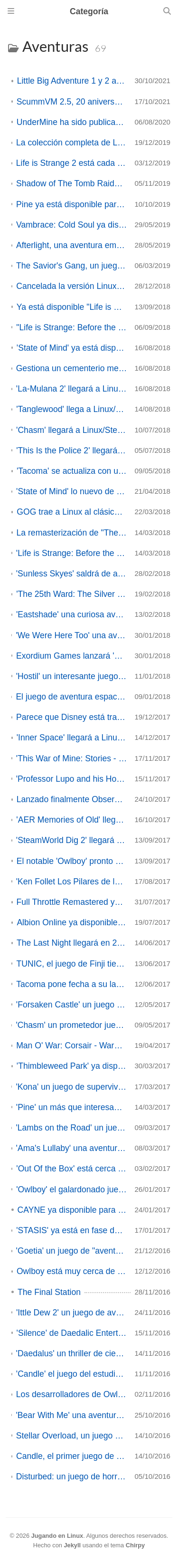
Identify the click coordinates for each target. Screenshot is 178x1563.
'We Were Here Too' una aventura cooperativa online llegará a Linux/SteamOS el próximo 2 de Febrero (71, 635)
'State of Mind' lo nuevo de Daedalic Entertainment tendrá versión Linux (71, 491)
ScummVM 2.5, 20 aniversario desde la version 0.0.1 (72, 101)
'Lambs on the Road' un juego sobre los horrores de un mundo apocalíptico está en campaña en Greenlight (71, 1127)
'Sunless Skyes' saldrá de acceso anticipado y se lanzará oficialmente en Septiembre (71, 573)
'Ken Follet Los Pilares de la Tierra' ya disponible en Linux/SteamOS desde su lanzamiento (71, 881)
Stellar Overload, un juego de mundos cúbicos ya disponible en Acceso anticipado (71, 1435)
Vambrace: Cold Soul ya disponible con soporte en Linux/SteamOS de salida (71, 225)
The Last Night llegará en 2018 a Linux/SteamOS (72, 943)
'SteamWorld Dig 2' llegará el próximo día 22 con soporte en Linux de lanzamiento (71, 840)
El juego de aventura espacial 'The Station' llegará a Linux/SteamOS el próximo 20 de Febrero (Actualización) (71, 696)
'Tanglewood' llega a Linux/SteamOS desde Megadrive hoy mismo (71, 409)
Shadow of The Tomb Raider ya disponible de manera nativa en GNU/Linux (71, 183)
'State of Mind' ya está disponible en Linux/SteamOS (72, 348)
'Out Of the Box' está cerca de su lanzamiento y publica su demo (71, 1168)
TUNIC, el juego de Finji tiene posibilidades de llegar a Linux (71, 963)
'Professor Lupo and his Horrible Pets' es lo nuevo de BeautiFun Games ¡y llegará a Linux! (71, 779)
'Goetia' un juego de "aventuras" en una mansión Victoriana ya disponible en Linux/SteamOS (71, 1251)
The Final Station (49, 1292)
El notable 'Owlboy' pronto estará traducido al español (72, 861)
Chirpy (135, 1545)
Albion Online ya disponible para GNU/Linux (72, 922)
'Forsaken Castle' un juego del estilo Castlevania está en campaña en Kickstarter (71, 1004)
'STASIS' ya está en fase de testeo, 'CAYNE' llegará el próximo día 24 (71, 1230)
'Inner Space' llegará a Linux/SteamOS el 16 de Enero (72, 737)
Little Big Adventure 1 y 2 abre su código (72, 81)
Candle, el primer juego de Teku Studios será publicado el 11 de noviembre (71, 1456)
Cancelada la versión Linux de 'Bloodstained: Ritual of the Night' (71, 286)
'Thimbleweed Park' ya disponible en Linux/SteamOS (72, 1066)
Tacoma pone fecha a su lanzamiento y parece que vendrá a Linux (71, 984)
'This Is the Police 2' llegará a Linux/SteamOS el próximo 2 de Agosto (71, 450)
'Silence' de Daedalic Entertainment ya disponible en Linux (72, 1333)
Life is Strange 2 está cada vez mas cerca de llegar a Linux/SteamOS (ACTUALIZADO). (71, 163)
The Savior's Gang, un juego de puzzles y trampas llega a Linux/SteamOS (71, 265)
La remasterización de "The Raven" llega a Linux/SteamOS (72, 532)
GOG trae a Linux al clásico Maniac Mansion (72, 512)
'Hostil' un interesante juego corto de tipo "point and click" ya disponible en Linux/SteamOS (71, 676)
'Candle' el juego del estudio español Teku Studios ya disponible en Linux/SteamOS (71, 1374)
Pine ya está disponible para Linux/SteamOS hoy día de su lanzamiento (71, 204)
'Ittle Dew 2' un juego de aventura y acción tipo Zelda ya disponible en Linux (71, 1312)
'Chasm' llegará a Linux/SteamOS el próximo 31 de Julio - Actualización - (71, 430)
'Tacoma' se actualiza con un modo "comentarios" (72, 471)
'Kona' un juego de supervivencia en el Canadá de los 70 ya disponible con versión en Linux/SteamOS (71, 1087)
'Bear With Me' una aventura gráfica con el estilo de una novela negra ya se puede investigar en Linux (71, 1415)
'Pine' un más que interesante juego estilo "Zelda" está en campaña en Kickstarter (71, 1107)
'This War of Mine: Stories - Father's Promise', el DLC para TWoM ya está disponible (71, 758)
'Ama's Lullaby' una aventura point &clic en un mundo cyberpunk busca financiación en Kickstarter (71, 1148)
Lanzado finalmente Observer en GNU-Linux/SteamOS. (72, 799)
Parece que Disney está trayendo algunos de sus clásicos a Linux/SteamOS (71, 717)
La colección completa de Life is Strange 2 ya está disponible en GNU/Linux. (71, 142)
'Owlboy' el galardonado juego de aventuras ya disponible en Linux (71, 1189)
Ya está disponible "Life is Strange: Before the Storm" (72, 307)
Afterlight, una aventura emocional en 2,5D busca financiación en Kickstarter (71, 245)
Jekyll (72, 1545)
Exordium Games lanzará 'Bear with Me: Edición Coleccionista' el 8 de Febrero (71, 656)
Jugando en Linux (57, 1535)
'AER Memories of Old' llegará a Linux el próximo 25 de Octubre (71, 820)
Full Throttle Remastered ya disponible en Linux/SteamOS (72, 902)
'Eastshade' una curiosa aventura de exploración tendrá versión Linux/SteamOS (71, 614)
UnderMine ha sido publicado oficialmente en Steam (72, 122)
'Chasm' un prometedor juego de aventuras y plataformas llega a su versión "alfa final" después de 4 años (71, 1025)
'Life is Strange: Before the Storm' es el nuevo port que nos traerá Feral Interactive (71, 553)
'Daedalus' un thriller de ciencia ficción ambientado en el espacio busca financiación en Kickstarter (71, 1353)
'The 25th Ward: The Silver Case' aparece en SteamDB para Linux (71, 594)
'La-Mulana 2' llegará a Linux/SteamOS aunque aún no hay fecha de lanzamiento (71, 388)
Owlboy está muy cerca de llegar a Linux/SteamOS (72, 1271)
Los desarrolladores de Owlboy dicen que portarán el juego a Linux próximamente (71, 1394)
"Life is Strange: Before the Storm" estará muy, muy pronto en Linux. (71, 327)
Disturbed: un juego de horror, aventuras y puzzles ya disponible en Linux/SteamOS (71, 1476)
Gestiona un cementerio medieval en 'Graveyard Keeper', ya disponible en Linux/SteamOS (71, 368)
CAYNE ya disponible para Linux (72, 1210)
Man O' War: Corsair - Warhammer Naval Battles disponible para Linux (71, 1045)
